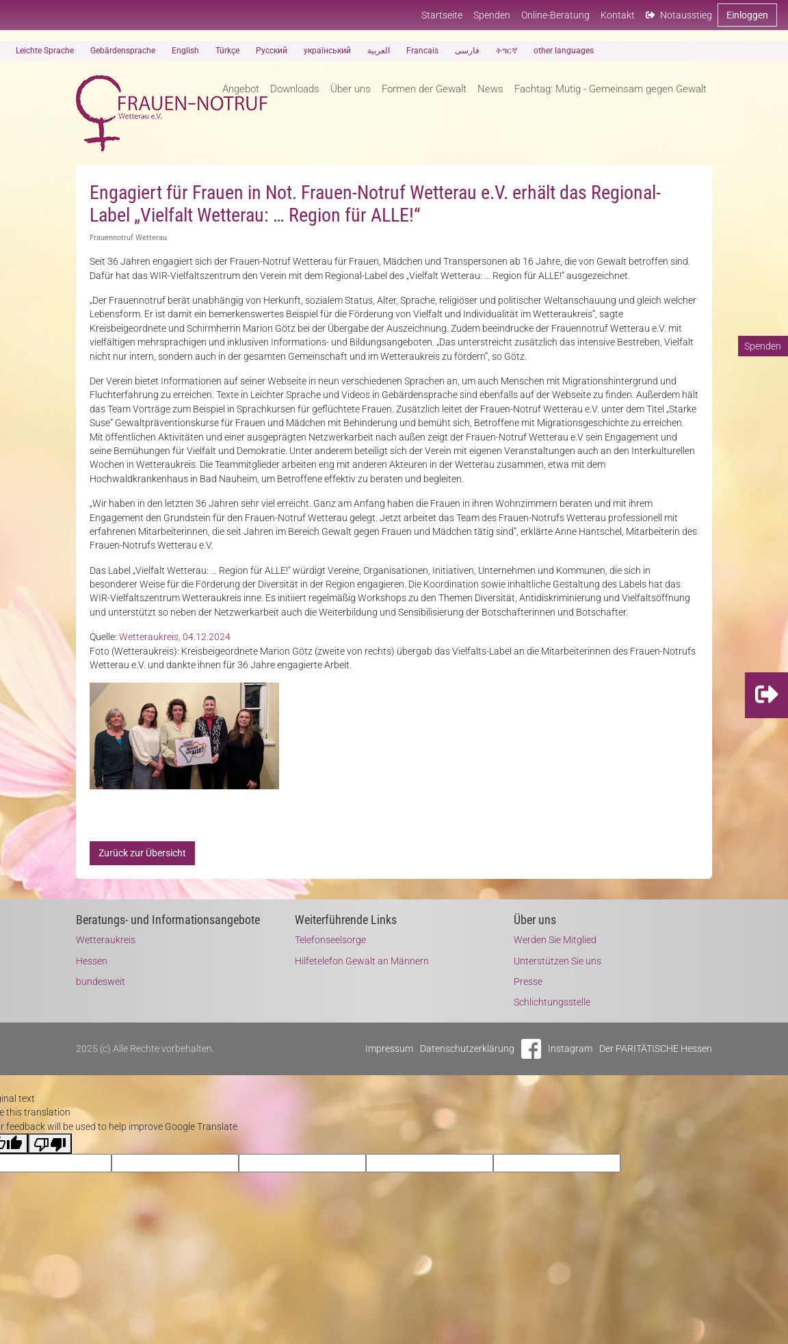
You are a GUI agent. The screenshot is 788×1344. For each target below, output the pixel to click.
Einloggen (747, 15)
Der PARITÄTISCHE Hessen (655, 1048)
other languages (564, 50)
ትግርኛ (506, 50)
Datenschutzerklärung (467, 1048)
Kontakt (618, 15)
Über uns (350, 89)
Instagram (570, 1048)
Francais (422, 50)
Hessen (91, 961)
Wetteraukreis (105, 939)
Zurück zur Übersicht (142, 852)
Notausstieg (679, 15)
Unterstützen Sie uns (557, 961)
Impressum (389, 1048)
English (185, 50)
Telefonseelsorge (330, 939)
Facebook (531, 1049)
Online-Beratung (555, 15)
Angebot (240, 89)
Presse (528, 981)
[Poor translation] (50, 1143)
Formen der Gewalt (424, 89)
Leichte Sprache (45, 50)
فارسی (467, 50)
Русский (271, 50)
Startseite (441, 15)
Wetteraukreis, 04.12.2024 (175, 636)
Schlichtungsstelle (552, 1002)
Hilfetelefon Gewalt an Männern (362, 961)
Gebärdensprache (122, 50)
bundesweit (100, 981)
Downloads (294, 89)
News (490, 89)
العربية (378, 50)
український (327, 50)
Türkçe (227, 50)
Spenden (491, 15)
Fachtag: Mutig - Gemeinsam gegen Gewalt (610, 89)
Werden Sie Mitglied (555, 939)
